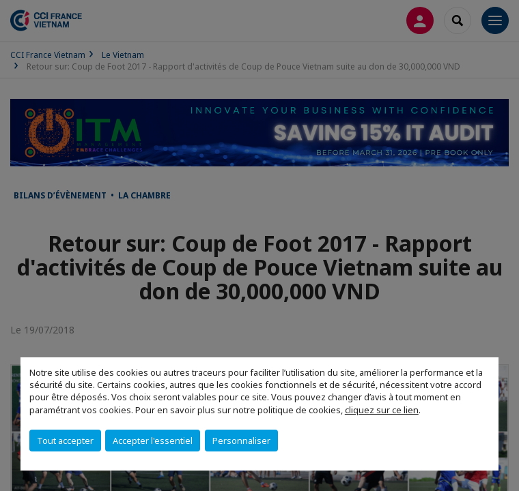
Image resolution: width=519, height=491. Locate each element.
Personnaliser (241, 440)
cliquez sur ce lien (382, 410)
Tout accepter (65, 440)
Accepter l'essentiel (153, 440)
